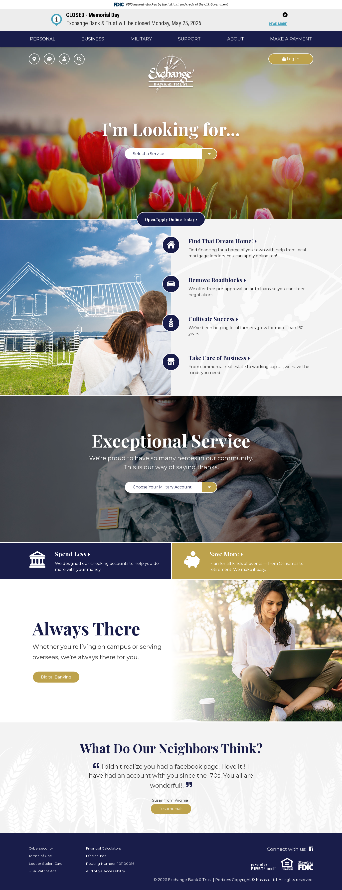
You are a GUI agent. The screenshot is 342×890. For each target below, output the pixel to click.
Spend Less (74, 553)
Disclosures (96, 855)
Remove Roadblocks (223, 279)
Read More (277, 24)
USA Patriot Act (43, 871)
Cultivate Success (218, 318)
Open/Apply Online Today (169, 219)
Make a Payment (291, 39)
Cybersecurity (42, 848)
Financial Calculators (105, 848)
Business (92, 39)
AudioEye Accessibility (106, 871)
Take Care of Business (226, 357)
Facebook (311, 848)
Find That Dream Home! (230, 240)
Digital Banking (56, 676)
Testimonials (171, 808)
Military (141, 39)
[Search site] (79, 59)
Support (189, 39)
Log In (290, 58)
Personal (42, 39)
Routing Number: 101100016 (112, 863)
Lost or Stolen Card (47, 863)
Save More (227, 553)
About (235, 39)
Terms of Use (41, 855)
